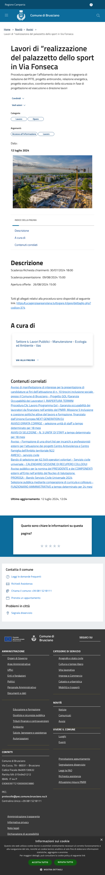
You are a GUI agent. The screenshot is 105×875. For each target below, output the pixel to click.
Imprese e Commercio (70, 676)
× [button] (101, 840)
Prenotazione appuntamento (74, 759)
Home (7, 29)
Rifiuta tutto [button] (65, 862)
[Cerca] (98, 15)
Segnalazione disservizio (72, 765)
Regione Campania (15, 4)
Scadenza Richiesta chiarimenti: (30, 270)
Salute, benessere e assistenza (30, 733)
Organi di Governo (17, 658)
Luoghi (62, 736)
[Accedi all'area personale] (91, 4)
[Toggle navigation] (6, 15)
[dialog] (52, 855)
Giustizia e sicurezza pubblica (29, 715)
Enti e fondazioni (16, 676)
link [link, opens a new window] (83, 855)
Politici (11, 681)
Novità (18, 29)
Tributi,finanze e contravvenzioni (31, 721)
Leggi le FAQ (65, 770)
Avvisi (29, 29)
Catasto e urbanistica (70, 681)
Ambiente (18, 727)
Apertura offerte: (22, 284)
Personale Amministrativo (21, 687)
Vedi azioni (19, 105)
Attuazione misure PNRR (72, 782)
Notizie (62, 709)
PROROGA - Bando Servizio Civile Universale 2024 (41, 477)
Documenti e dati (16, 693)
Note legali (13, 828)
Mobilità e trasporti (69, 687)
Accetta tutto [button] (40, 862)
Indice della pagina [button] (26, 220)
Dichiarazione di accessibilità (23, 834)
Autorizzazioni (21, 738)
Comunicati (65, 715)
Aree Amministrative (18, 664)
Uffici (10, 670)
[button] (52, 869)
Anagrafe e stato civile (71, 658)
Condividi (18, 98)
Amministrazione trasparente (23, 816)
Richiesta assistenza (70, 776)
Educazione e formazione (26, 709)
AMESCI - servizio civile (25, 455)
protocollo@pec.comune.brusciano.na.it (24, 796)
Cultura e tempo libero (71, 664)
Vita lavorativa (67, 670)
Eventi (62, 742)
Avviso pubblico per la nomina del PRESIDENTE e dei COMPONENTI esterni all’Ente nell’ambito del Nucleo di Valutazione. (52, 470)
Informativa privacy (18, 822)
